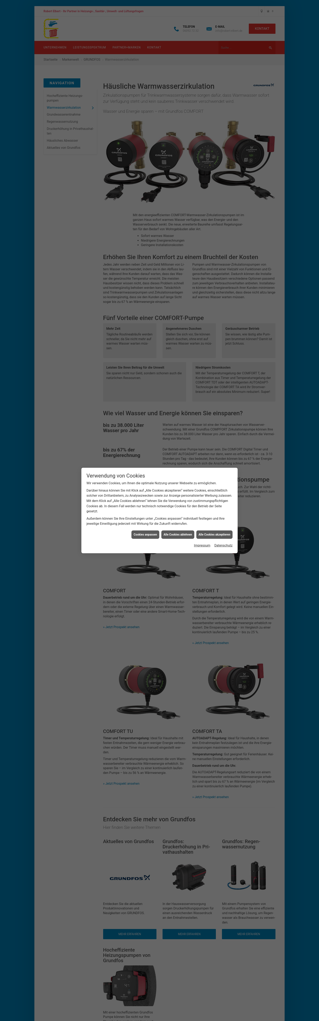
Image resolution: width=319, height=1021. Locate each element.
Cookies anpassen (145, 534)
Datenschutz (223, 545)
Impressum (202, 545)
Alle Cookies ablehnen (178, 534)
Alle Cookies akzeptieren (214, 534)
